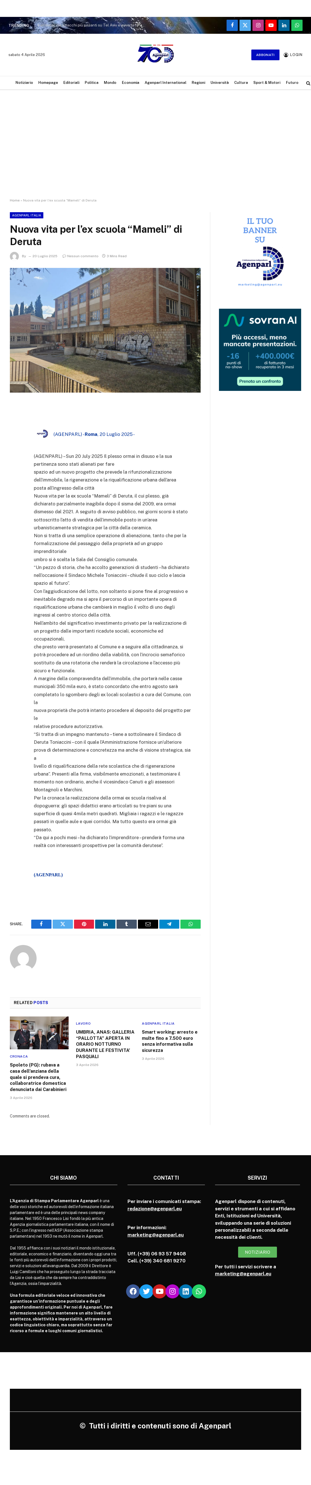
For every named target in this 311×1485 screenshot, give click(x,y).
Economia (130, 82)
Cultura (241, 82)
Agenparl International (165, 82)
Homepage (48, 82)
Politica (92, 82)
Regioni (198, 82)
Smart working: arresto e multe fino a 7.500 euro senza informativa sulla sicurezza (170, 1041)
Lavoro (83, 1023)
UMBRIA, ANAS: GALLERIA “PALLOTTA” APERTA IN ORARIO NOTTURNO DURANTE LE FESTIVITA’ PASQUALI (105, 1044)
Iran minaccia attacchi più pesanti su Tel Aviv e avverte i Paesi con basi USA (93, 25)
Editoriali (71, 82)
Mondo (110, 82)
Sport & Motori (266, 82)
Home (15, 200)
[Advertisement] (155, 149)
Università (220, 82)
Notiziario (24, 82)
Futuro (292, 82)
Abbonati (265, 55)
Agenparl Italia (26, 215)
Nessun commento (80, 256)
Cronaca (19, 1056)
